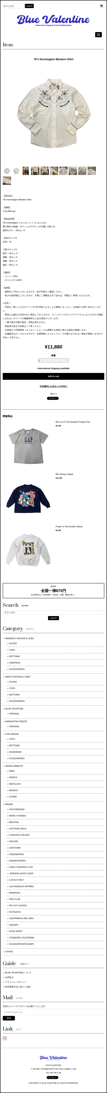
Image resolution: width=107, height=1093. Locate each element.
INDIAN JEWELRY (14, 766)
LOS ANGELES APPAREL (21, 886)
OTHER (13, 796)
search (29, 6)
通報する (53, 394)
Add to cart (53, 376)
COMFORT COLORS (19, 835)
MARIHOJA (14, 893)
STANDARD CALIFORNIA (21, 937)
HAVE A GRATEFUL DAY (21, 867)
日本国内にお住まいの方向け (53, 386)
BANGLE (13, 790)
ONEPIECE (14, 663)
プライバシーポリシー (15, 982)
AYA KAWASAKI (17, 809)
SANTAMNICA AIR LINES (21, 918)
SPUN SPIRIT (16, 931)
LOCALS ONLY (16, 880)
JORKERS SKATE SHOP (21, 873)
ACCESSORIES (17, 669)
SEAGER (13, 925)
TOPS (12, 650)
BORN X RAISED (17, 815)
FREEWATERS (16, 854)
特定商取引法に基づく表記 (18, 987)
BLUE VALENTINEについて (18, 972)
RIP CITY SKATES (18, 905)
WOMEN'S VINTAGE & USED (19, 638)
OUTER (13, 643)
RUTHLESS (15, 912)
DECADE (13, 841)
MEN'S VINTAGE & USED (17, 677)
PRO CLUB (14, 899)
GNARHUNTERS (17, 860)
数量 (53, 355)
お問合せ (9, 977)
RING (12, 771)
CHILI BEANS (12, 734)
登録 (9, 1018)
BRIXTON (14, 822)
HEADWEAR (15, 752)
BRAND (9, 804)
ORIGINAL (14, 713)
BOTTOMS (14, 656)
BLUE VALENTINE (14, 708)
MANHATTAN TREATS (16, 721)
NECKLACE (15, 784)
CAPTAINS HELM (17, 828)
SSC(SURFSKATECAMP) (21, 944)
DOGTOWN (15, 848)
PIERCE (13, 777)
